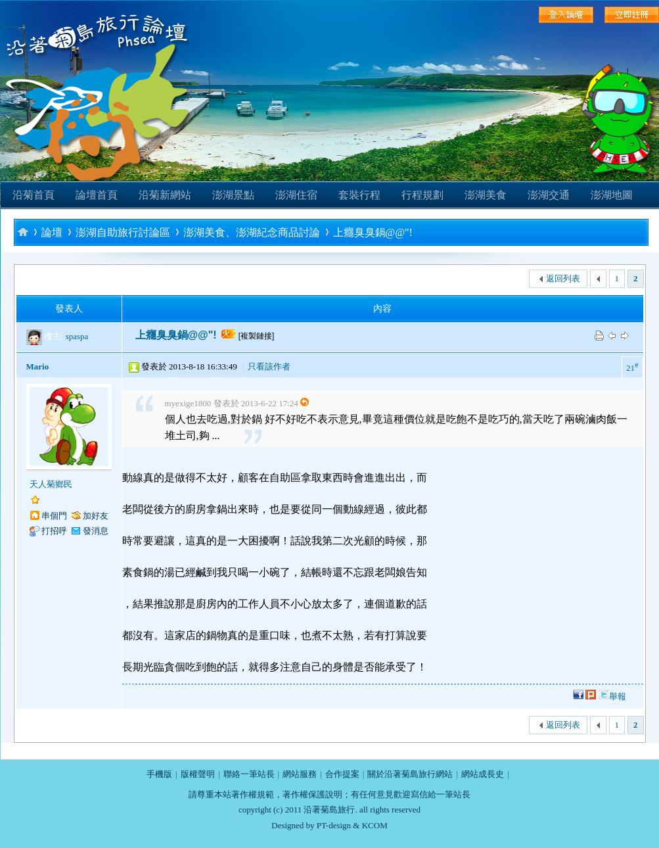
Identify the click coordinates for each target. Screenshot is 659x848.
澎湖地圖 (612, 194)
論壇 (51, 232)
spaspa (77, 336)
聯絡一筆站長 (249, 774)
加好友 (95, 516)
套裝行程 (359, 194)
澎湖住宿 (296, 194)
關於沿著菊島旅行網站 (410, 774)
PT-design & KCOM (352, 825)
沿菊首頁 (33, 194)
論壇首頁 (97, 194)
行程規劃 (422, 194)
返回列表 (563, 278)
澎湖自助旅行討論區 (123, 232)
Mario (37, 366)
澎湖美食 (486, 194)
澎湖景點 (233, 194)
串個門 (54, 516)
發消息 (95, 531)
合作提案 (342, 774)
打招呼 (54, 531)
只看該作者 (269, 366)
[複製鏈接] (257, 336)
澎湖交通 (549, 194)
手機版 (159, 774)
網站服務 (300, 774)
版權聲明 (198, 774)
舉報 (617, 696)
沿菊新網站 (165, 194)
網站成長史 (482, 774)
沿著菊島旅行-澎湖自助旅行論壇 (23, 231)
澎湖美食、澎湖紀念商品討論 (251, 232)
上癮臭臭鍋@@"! (373, 232)
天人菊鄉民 (51, 484)
